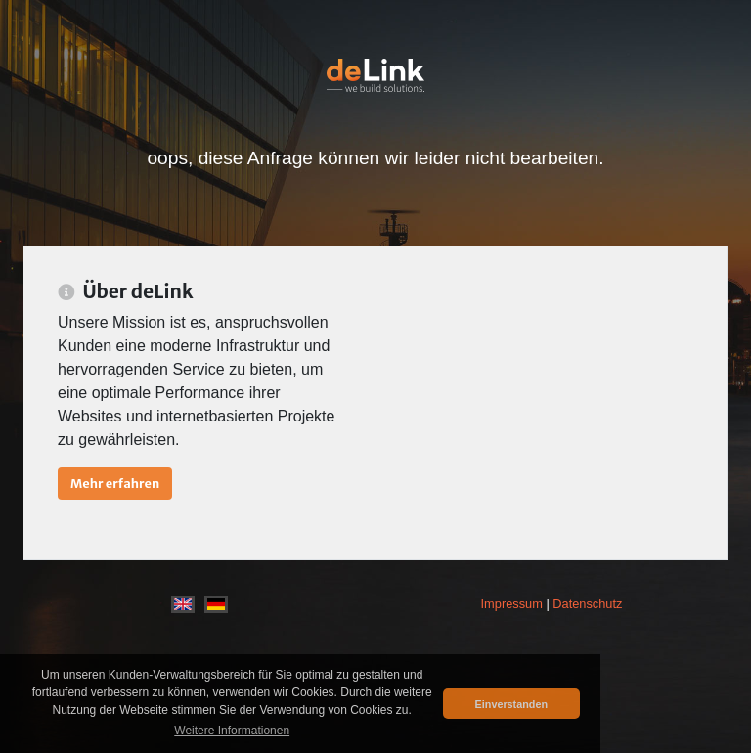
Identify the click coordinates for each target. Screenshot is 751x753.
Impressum (512, 604)
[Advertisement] (551, 403)
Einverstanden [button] (511, 704)
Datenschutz (587, 604)
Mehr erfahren (114, 483)
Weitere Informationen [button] (231, 730)
